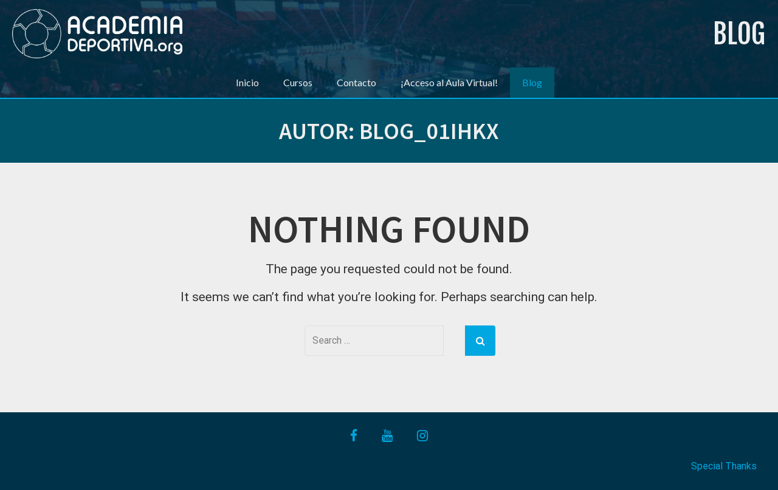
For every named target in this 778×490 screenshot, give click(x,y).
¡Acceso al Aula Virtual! (449, 82)
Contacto (356, 82)
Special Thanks (724, 466)
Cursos (297, 82)
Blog (739, 33)
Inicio (247, 82)
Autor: (389, 131)
